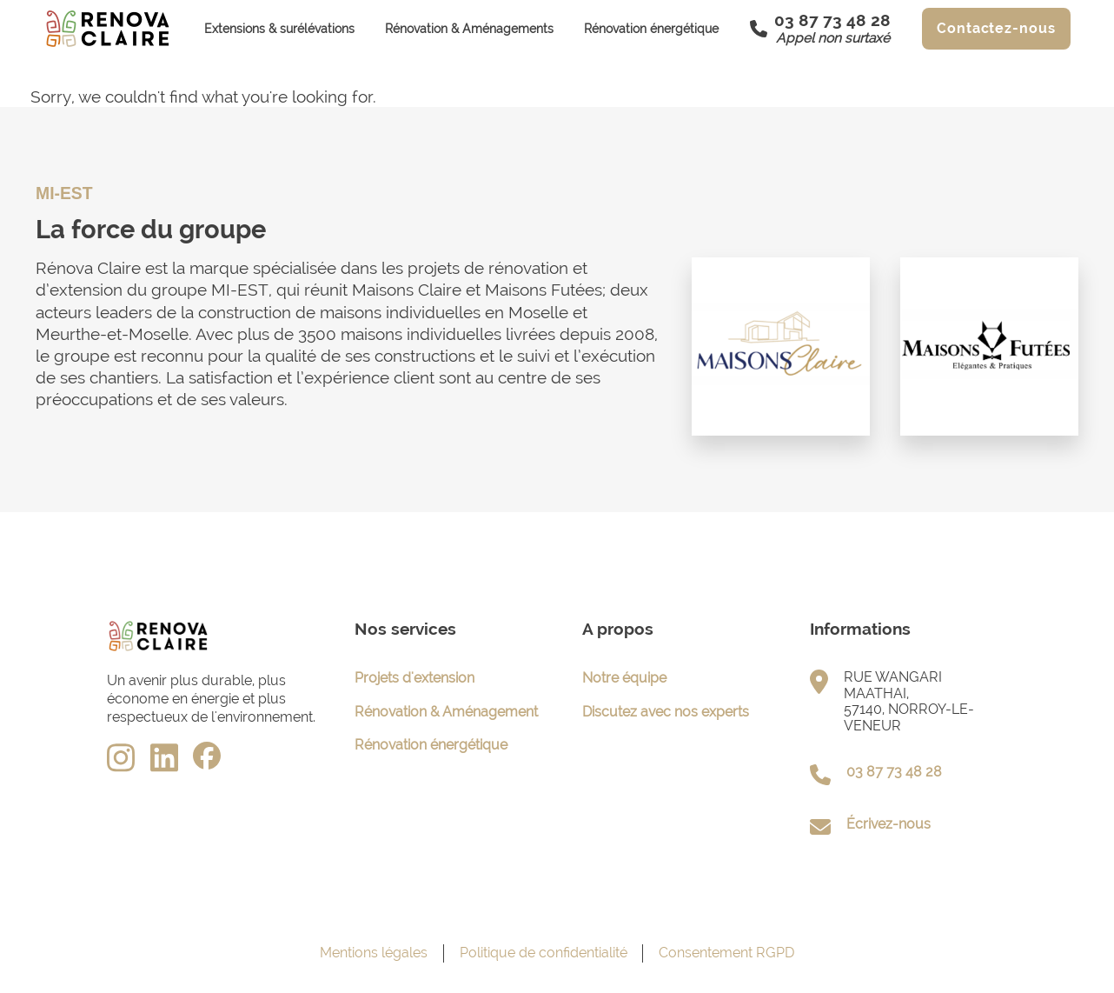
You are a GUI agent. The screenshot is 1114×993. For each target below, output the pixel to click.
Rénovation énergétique (651, 29)
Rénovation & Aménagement (446, 711)
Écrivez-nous (888, 824)
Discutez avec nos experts (665, 711)
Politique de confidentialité (543, 952)
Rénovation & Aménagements (469, 29)
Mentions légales (374, 952)
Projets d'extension (414, 678)
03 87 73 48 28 (894, 771)
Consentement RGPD (726, 952)
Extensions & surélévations (279, 29)
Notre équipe (624, 678)
